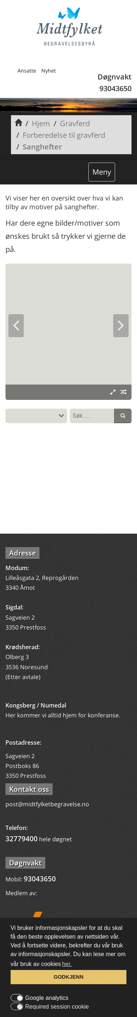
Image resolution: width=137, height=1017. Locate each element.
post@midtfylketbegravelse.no (47, 804)
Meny (101, 172)
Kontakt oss (29, 789)
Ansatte (27, 70)
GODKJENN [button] (69, 977)
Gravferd (75, 123)
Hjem (41, 123)
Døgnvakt (25, 863)
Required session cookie (57, 1007)
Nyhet (48, 70)
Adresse (22, 553)
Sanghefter (42, 147)
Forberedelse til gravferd (64, 135)
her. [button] (67, 964)
